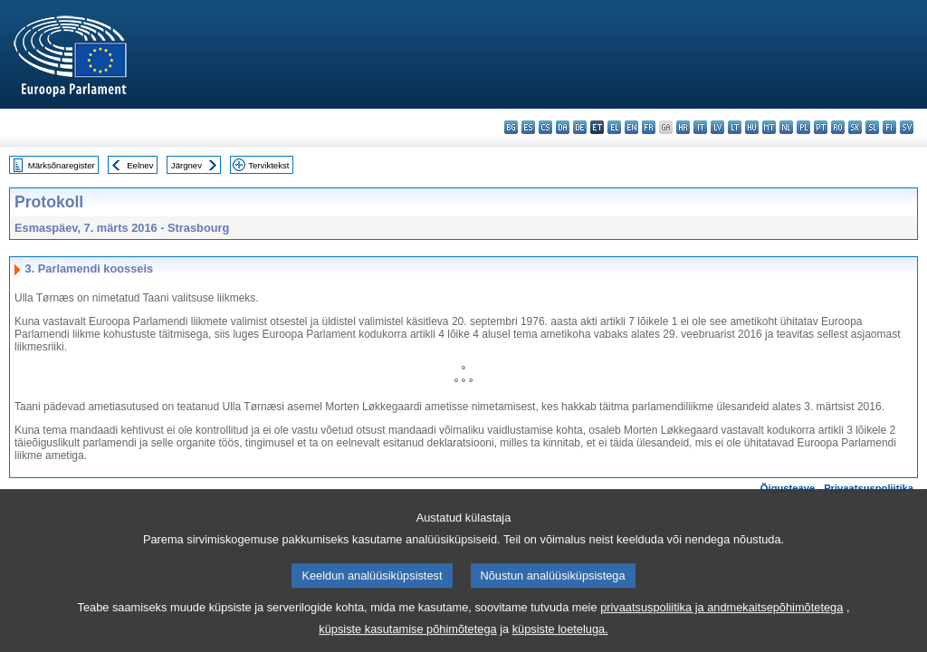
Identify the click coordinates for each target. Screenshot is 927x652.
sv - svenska (906, 127)
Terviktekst (268, 165)
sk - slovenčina (855, 127)
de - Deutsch (580, 127)
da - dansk (562, 127)
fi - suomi (889, 127)
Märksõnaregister (61, 165)
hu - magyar (752, 127)
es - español (528, 127)
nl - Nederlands (786, 127)
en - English (631, 127)
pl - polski (803, 127)
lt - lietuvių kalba (734, 127)
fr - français (648, 127)
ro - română (838, 127)
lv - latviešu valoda (717, 127)
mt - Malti (769, 127)
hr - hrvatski (683, 127)
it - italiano (700, 127)
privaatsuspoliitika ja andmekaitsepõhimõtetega (721, 620)
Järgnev (186, 165)
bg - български (511, 127)
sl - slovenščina (872, 127)
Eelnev (140, 165)
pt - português (820, 127)
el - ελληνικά (614, 127)
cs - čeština (545, 127)
